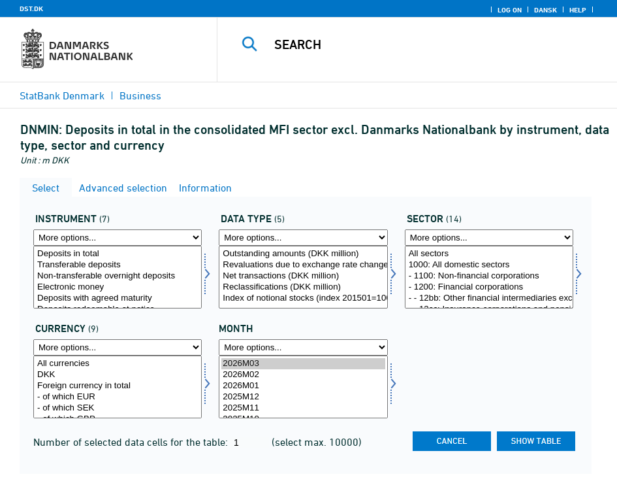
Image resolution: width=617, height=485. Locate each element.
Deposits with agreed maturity (117, 298)
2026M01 (303, 386)
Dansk (545, 9)
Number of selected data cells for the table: (131, 442)
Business (140, 95)
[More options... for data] (303, 237)
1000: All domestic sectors (489, 265)
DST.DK (31, 8)
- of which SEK (117, 408)
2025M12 (303, 397)
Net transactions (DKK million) (303, 276)
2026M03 (303, 363)
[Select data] (303, 277)
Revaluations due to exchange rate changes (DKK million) (303, 265)
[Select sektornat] (489, 277)
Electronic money (117, 287)
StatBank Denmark (62, 95)
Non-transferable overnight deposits (117, 276)
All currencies (117, 363)
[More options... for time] (303, 347)
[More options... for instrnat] (117, 237)
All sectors (489, 253)
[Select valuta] (117, 387)
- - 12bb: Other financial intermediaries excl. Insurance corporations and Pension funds (489, 298)
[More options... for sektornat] (489, 237)
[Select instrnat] (117, 277)
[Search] (427, 44)
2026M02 (303, 374)
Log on (510, 9)
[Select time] (303, 387)
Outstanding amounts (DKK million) (303, 253)
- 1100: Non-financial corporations (489, 276)
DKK (117, 374)
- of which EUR (117, 397)
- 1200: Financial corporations (489, 287)
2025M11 (303, 408)
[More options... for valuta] (117, 347)
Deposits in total (117, 253)
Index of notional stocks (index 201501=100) (303, 298)
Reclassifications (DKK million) (303, 287)
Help (577, 9)
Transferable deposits (117, 265)
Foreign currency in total (117, 386)
